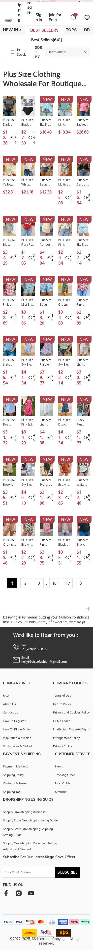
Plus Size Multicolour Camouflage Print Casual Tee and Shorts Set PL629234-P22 (64, 182)
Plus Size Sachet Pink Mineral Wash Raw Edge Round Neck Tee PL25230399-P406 (83, 122)
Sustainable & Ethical (17, 746)
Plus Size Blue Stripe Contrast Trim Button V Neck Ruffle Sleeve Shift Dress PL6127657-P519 (9, 242)
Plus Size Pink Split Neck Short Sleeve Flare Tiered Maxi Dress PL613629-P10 (27, 422)
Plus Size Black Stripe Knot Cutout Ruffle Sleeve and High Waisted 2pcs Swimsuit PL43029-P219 (27, 122)
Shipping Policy (13, 775)
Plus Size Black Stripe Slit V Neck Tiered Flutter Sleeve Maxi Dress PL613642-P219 (64, 542)
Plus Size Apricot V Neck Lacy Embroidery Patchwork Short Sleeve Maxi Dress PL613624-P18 (46, 242)
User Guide (62, 783)
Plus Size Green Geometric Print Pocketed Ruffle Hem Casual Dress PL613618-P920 (65, 302)
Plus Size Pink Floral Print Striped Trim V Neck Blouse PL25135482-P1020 (64, 242)
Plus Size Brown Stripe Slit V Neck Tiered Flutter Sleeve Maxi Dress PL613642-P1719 (9, 482)
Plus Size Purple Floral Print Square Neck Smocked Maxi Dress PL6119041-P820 (46, 362)
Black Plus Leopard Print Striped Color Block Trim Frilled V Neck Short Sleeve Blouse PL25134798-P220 (83, 422)
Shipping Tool (12, 792)
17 (67, 583)
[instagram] (18, 893)
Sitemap (60, 792)
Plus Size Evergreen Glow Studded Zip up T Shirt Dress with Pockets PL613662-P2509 (46, 482)
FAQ (6, 695)
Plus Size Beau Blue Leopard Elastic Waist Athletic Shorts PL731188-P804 (46, 302)
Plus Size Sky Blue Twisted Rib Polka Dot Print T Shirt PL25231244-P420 (46, 122)
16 (54, 583)
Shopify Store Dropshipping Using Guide (30, 820)
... (46, 583)
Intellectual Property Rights (71, 729)
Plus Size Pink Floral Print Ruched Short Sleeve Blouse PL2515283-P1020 (9, 302)
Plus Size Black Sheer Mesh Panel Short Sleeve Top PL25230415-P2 (83, 542)
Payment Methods (15, 766)
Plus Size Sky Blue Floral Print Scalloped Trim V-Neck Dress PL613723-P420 (27, 362)
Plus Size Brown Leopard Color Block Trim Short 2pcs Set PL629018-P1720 (27, 542)
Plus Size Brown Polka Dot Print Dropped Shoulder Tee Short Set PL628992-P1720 (65, 482)
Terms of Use (62, 695)
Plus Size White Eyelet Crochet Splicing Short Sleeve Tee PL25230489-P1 (27, 182)
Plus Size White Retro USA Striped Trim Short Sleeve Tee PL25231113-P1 (83, 482)
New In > (12, 29)
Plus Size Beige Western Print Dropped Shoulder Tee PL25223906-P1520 (46, 182)
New (47, 99)
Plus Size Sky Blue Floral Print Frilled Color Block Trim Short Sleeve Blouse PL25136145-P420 (64, 362)
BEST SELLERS (44, 30)
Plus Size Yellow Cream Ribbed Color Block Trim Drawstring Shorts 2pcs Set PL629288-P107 (9, 182)
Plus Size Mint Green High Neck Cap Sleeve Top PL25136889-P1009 (65, 122)
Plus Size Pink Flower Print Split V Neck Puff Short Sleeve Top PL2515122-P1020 (83, 302)
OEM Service (61, 721)
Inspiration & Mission (17, 738)
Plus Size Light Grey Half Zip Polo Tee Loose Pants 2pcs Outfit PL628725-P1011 (46, 422)
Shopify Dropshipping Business (24, 812)
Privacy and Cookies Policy (71, 712)
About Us (9, 704)
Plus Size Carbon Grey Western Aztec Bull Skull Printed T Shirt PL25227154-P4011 (83, 182)
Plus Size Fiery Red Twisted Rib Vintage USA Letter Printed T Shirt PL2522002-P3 (27, 242)
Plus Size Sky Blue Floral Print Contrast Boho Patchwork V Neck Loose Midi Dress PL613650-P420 (27, 482)
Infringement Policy (66, 738)
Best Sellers (57, 52)
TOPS (71, 29)
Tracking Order (65, 775)
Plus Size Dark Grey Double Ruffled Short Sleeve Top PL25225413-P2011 (9, 122)
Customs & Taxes (15, 783)
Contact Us (10, 712)
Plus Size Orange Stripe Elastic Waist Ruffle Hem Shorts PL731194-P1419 (9, 542)
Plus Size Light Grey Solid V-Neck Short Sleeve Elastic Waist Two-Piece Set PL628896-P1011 (83, 362)
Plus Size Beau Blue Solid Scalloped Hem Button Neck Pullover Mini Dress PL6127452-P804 (9, 422)
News (59, 766)
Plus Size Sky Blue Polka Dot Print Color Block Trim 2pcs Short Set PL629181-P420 (83, 242)
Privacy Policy (62, 746)
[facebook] (6, 893)
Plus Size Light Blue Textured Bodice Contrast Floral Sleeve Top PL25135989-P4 (9, 362)
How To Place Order (16, 729)
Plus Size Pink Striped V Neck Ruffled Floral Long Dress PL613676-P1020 (46, 542)
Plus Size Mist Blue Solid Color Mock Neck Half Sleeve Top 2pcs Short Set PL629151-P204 (28, 302)
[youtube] (31, 893)
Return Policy (62, 704)
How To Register (14, 721)
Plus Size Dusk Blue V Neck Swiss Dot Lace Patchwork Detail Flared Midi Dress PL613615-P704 (65, 422)
